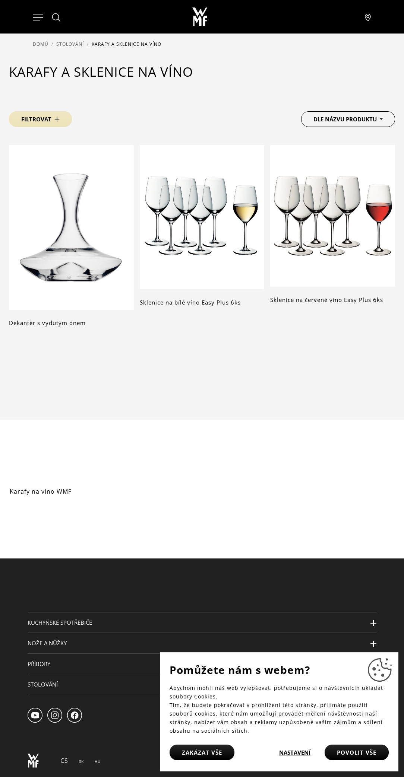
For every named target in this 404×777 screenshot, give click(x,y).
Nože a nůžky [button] (47, 643)
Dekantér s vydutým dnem (47, 323)
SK (81, 761)
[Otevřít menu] (38, 17)
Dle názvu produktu (345, 119)
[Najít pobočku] (368, 16)
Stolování (70, 44)
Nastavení (294, 752)
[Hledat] (57, 17)
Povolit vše (356, 752)
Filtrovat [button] (36, 119)
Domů (40, 44)
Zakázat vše (202, 752)
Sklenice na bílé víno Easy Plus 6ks (190, 302)
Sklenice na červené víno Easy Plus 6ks (326, 299)
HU (98, 761)
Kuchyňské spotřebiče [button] (60, 622)
